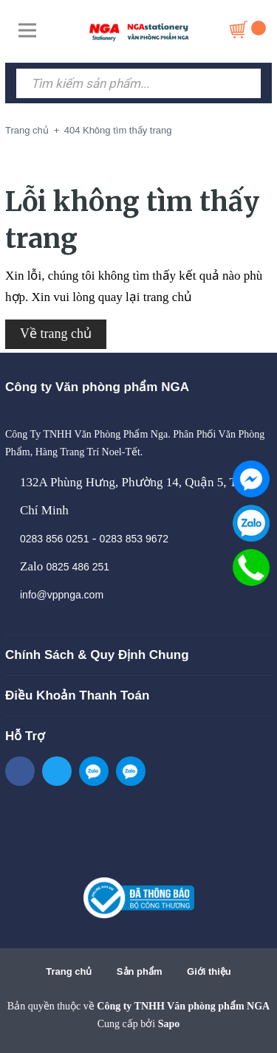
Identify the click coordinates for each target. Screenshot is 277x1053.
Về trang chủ (56, 333)
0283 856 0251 (54, 539)
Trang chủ (69, 971)
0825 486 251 (77, 567)
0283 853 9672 (134, 539)
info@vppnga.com (61, 595)
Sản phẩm (140, 971)
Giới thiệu (209, 971)
